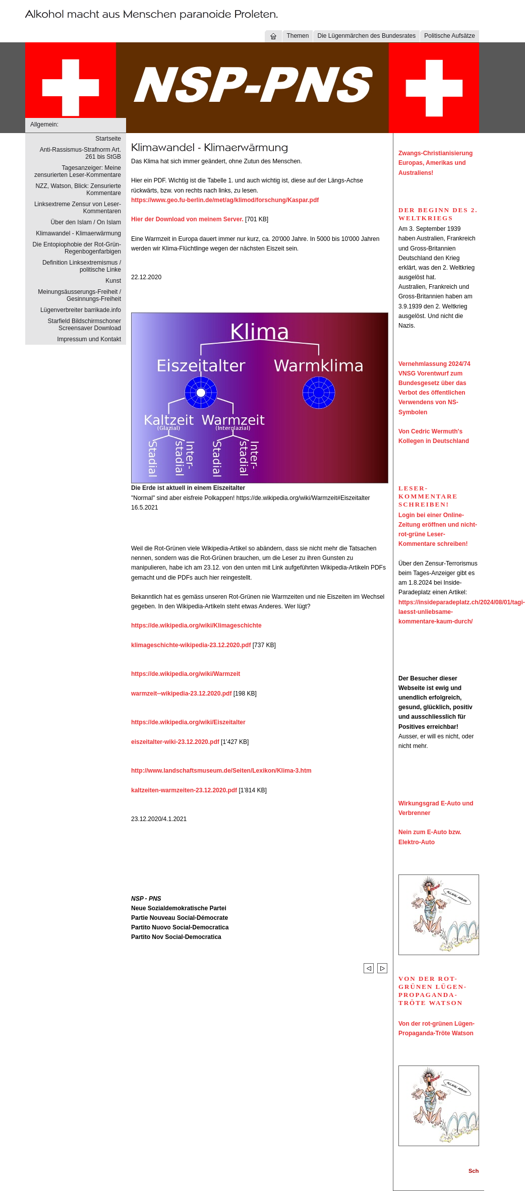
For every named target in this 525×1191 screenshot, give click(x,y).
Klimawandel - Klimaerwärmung (78, 233)
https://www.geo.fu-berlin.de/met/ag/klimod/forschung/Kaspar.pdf (225, 200)
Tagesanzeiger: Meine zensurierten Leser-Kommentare (77, 171)
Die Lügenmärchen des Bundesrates (366, 35)
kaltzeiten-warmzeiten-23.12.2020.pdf (184, 790)
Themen (297, 35)
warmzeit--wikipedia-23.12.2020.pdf (181, 693)
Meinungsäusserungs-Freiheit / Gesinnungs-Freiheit (79, 295)
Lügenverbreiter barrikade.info (80, 310)
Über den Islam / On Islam (86, 222)
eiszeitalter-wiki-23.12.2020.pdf (175, 741)
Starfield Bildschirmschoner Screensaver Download (84, 325)
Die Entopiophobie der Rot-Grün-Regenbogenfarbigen (77, 248)
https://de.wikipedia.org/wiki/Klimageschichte (196, 625)
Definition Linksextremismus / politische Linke (81, 266)
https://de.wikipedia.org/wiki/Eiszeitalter (188, 722)
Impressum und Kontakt (89, 339)
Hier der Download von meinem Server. (187, 219)
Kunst (113, 280)
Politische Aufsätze (449, 35)
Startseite (108, 138)
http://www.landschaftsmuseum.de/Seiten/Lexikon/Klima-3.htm (221, 770)
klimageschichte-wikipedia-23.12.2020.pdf (191, 645)
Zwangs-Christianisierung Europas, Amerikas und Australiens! (435, 163)
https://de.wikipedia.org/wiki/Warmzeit (185, 673)
